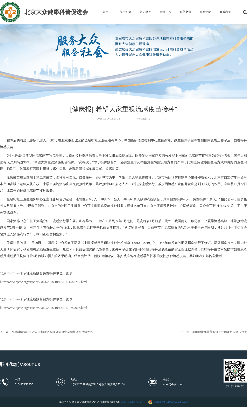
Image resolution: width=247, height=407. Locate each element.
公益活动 (205, 12)
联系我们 (225, 12)
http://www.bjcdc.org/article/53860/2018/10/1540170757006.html (43, 308)
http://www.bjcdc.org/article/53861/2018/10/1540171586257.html (43, 282)
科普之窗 (185, 12)
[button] (118, 93)
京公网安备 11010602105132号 (170, 401)
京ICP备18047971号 (132, 401)
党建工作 (165, 12)
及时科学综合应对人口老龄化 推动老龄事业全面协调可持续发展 (52, 332)
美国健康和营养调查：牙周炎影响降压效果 (219, 332)
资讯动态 (145, 12)
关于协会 (125, 12)
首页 (105, 12)
